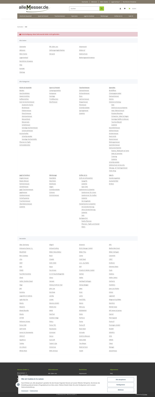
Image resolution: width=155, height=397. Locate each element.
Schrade (82, 332)
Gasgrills (84, 181)
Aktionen (94, 2)
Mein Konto (104, 2)
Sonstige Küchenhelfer (29, 139)
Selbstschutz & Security (117, 165)
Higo (20, 285)
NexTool (52, 314)
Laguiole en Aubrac (25, 296)
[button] (120, 8)
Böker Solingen (114, 252)
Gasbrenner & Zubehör (87, 189)
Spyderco (22, 340)
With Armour (53, 351)
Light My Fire (23, 299)
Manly (21, 303)
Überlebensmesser (25, 204)
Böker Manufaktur (55, 252)
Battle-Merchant (114, 248)
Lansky (51, 296)
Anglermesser (24, 178)
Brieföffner (112, 90)
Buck (50, 255)
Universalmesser (27, 131)
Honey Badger (83, 285)
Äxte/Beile (52, 178)
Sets (83, 215)
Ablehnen (120, 390)
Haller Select (113, 277)
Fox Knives (52, 270)
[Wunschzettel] (124, 8)
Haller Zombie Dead (26, 281)
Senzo (51, 336)
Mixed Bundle (24, 310)
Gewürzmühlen (24, 96)
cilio (20, 259)
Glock (21, 277)
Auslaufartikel (113, 181)
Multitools (52, 184)
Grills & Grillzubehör (86, 178)
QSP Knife (22, 329)
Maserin (22, 307)
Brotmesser (25, 108)
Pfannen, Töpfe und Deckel (90, 224)
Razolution (52, 329)
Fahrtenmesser (24, 184)
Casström (112, 255)
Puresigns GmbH (114, 325)
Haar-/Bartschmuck (117, 110)
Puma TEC (52, 325)
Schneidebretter (24, 145)
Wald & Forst (83, 347)
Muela (21, 314)
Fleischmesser (26, 113)
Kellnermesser (114, 131)
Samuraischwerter (115, 148)
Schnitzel (52, 332)
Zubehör (82, 113)
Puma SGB (22, 325)
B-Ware (111, 184)
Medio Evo (52, 307)
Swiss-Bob (82, 340)
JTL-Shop (144, 394)
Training (114, 156)
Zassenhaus (113, 351)
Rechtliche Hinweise (129, 2)
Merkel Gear (113, 307)
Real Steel (82, 329)
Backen (21, 90)
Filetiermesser (26, 110)
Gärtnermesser (84, 99)
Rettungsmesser (114, 142)
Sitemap (22, 72)
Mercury (82, 307)
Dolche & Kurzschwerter (119, 108)
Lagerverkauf (115, 2)
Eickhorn (112, 263)
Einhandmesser (84, 93)
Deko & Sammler (116, 153)
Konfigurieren (120, 385)
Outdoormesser (24, 195)
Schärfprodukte (27, 136)
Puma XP (82, 325)
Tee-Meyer (82, 343)
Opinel (111, 314)
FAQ (20, 65)
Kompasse (52, 93)
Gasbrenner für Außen (89, 195)
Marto (81, 303)
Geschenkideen (24, 93)
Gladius (111, 274)
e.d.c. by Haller (84, 263)
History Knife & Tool (55, 285)
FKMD (21, 270)
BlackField (22, 252)
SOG (110, 336)
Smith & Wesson (84, 336)
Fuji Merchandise (25, 274)
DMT (21, 263)
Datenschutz (83, 54)
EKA (20, 266)
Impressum (83, 46)
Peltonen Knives (24, 321)
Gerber (81, 274)
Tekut (111, 343)
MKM (51, 310)
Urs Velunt (22, 347)
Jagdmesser (23, 192)
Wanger (111, 347)
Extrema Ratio (113, 266)
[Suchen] (84, 8)
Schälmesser (26, 125)
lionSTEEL (82, 299)
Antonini (82, 245)
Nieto (81, 314)
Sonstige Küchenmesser (30, 128)
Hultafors (112, 285)
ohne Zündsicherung (88, 210)
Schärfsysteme (24, 198)
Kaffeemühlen (24, 99)
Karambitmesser (114, 128)
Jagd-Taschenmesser (26, 189)
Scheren (52, 192)
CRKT (110, 259)
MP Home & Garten (115, 310)
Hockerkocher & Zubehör (87, 204)
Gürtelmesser (23, 187)
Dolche (111, 99)
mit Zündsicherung (88, 207)
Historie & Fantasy (115, 102)
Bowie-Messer (24, 181)
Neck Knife (112, 136)
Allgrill (51, 245)
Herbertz (112, 281)
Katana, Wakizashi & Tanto (120, 151)
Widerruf (82, 50)
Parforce (82, 318)
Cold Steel (82, 259)
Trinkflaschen (53, 99)
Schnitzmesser (54, 195)
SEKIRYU (112, 332)
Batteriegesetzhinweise (87, 57)
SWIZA (111, 340)
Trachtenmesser (24, 201)
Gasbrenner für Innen (89, 192)
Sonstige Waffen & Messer (120, 119)
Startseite (85, 2)
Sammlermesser (114, 145)
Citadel (51, 259)
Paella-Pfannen (87, 221)
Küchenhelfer (23, 133)
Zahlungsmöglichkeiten (57, 50)
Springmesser (83, 110)
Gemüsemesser (27, 116)
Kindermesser (113, 133)
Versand (52, 54)
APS (110, 245)
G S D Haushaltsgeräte (56, 274)
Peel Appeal (113, 318)
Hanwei (51, 281)
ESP (80, 266)
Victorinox (52, 347)
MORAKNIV (82, 310)
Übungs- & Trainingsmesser (118, 168)
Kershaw (52, 292)
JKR (20, 288)
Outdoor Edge (54, 318)
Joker (80, 288)
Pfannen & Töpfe (25, 142)
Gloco (51, 277)
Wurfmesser (53, 102)
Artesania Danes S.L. (26, 248)
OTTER (21, 318)
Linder (51, 299)
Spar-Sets (85, 187)
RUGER (111, 329)
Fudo (110, 270)
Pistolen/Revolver (117, 113)
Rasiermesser (113, 139)
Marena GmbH (54, 303)
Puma (81, 321)
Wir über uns (53, 46)
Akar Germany (24, 245)
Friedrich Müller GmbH (86, 270)
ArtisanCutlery (54, 248)
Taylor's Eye (53, 343)
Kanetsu (22, 292)
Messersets (25, 122)
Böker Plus (82, 252)
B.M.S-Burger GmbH (86, 248)
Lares (81, 296)
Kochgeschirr (83, 218)
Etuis (80, 96)
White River (23, 351)
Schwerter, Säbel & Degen (120, 116)
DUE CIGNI (52, 263)
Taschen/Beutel (116, 122)
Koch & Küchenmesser (26, 102)
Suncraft (52, 340)
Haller (81, 277)
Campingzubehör (55, 90)
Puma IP (111, 321)
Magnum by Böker (115, 299)
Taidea (21, 343)
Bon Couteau (23, 255)
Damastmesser (84, 90)
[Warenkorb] (132, 8)
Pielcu (51, 321)
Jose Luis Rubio (114, 288)
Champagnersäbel (115, 93)
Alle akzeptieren (121, 379)
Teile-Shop (112, 171)
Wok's (83, 227)
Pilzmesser (82, 105)
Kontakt (22, 68)
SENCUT (22, 336)
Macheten (52, 181)
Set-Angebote (86, 201)
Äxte (112, 105)
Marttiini (112, 303)
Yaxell (81, 351)
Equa (51, 266)
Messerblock (26, 119)
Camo (81, 255)
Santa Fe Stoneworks (26, 332)
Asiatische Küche (27, 105)
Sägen (51, 187)
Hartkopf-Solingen (85, 281)
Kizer (81, 292)
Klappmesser (83, 102)
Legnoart (112, 296)
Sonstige (52, 96)
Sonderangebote (114, 178)
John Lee (52, 288)
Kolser (111, 292)
